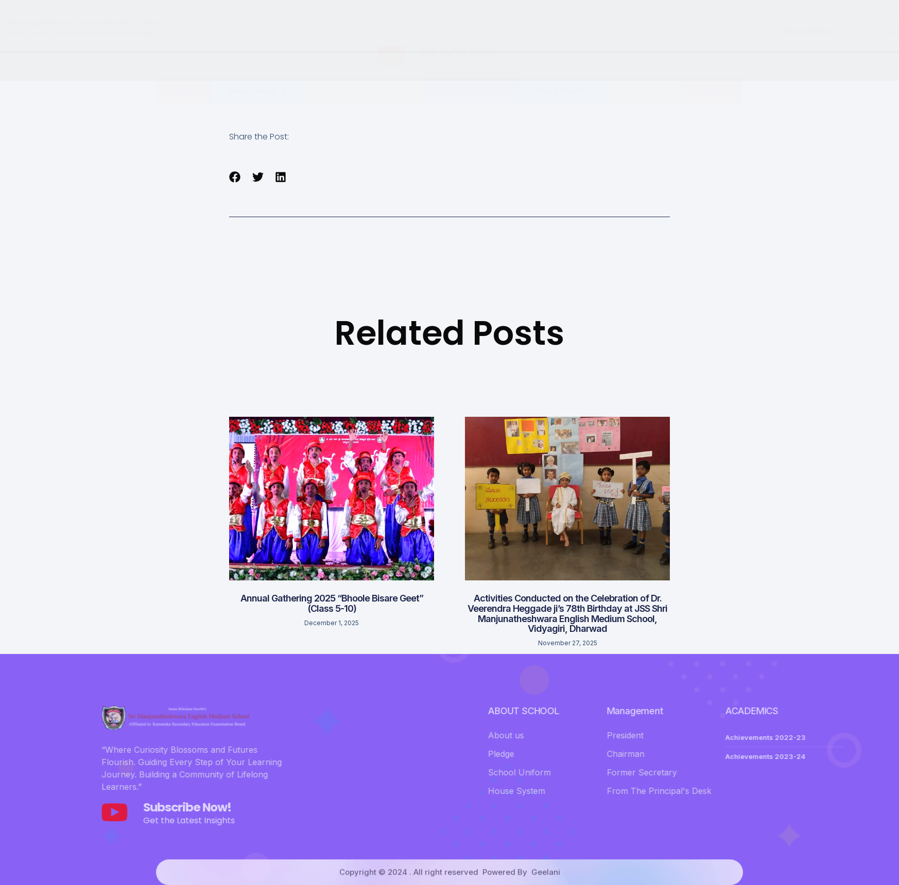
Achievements (471, 69)
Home (183, 69)
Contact (712, 69)
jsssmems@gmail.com (754, 32)
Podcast (645, 69)
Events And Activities (363, 69)
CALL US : (615, 22)
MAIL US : (725, 22)
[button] (235, 177)
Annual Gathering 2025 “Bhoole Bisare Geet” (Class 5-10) (331, 603)
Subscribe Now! (457, 27)
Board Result (564, 69)
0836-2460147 (628, 32)
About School (256, 69)
